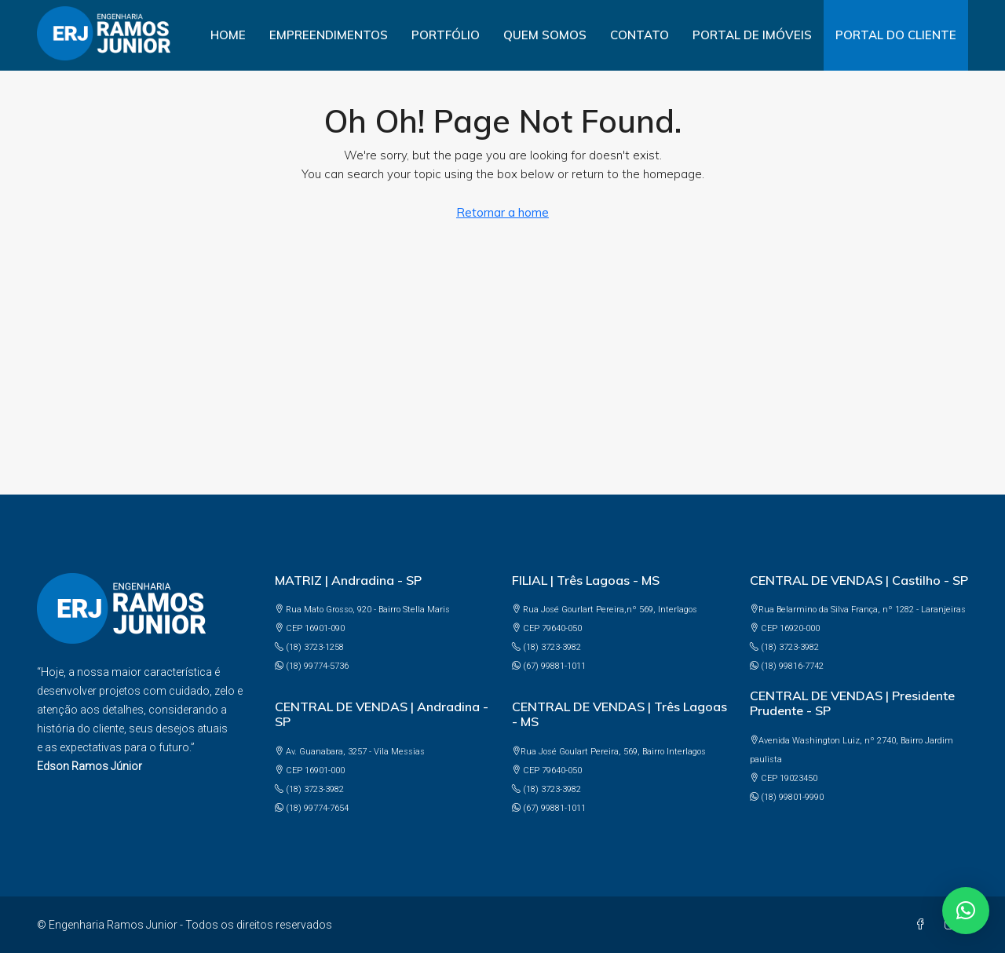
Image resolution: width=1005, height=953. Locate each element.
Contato (639, 34)
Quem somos (545, 34)
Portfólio (445, 34)
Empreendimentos (328, 34)
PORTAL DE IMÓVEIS (752, 34)
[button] (965, 910)
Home (228, 34)
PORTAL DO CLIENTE (895, 34)
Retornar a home (502, 212)
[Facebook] (923, 924)
